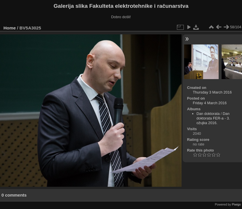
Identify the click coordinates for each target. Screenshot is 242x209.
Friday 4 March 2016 (209, 103)
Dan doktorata (208, 113)
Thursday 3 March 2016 (212, 92)
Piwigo (236, 204)
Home (9, 27)
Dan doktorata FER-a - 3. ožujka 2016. (213, 118)
